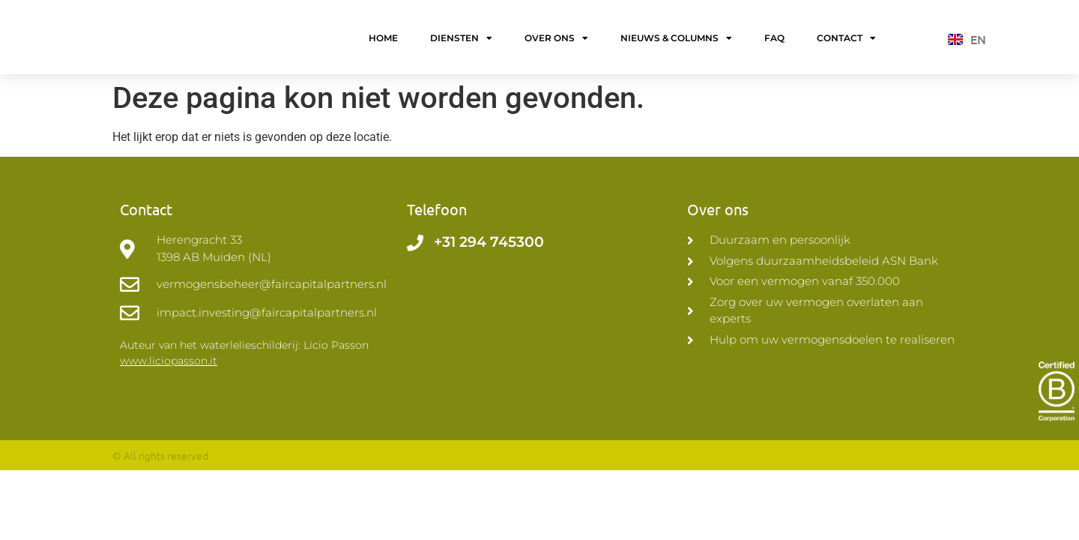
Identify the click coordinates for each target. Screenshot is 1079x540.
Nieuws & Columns (676, 40)
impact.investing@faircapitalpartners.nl (267, 317)
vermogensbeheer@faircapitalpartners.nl (272, 289)
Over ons (556, 40)
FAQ (774, 40)
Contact (846, 40)
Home (383, 40)
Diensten (461, 40)
